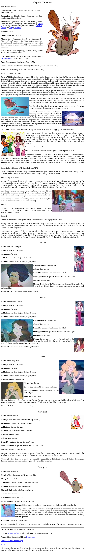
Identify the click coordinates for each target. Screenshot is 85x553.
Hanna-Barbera (6, 58)
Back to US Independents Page (12, 541)
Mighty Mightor (13, 533)
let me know (30, 537)
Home (3, 544)
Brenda (3, 28)
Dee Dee (39, 26)
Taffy (11, 28)
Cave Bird (17, 28)
